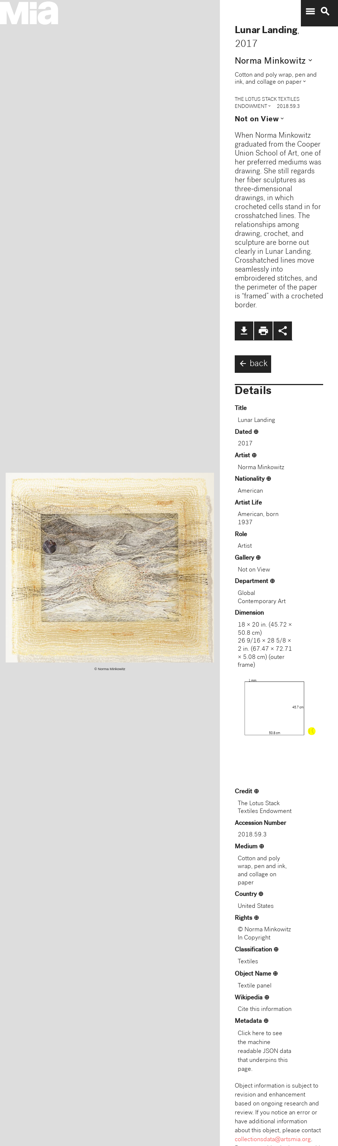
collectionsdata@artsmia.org (273, 1140)
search (325, 11)
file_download (244, 330)
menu (310, 11)
